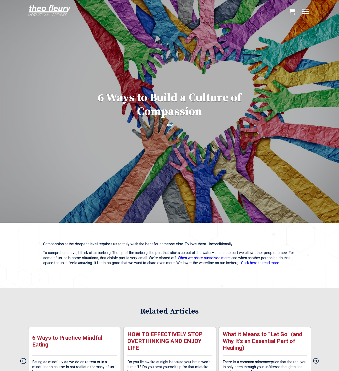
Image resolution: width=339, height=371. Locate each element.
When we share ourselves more (204, 258)
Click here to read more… (261, 263)
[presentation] (23, 361)
